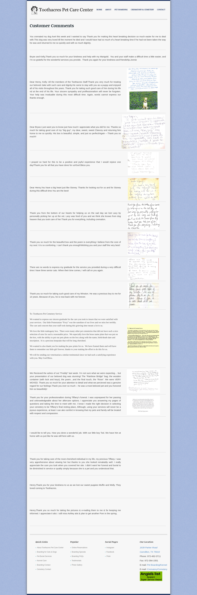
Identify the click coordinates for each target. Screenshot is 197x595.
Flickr (109, 556)
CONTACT (161, 9)
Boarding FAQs (78, 556)
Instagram (110, 548)
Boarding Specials (79, 552)
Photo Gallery (77, 565)
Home (99, 9)
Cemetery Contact (44, 569)
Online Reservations (79, 548)
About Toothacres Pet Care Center (50, 548)
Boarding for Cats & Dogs (47, 552)
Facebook (110, 552)
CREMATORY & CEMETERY (142, 9)
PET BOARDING (121, 9)
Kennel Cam (42, 561)
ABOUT (108, 9)
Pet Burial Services (44, 556)
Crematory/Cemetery (157, 569)
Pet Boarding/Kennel (157, 565)
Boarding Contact (44, 565)
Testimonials (76, 561)
